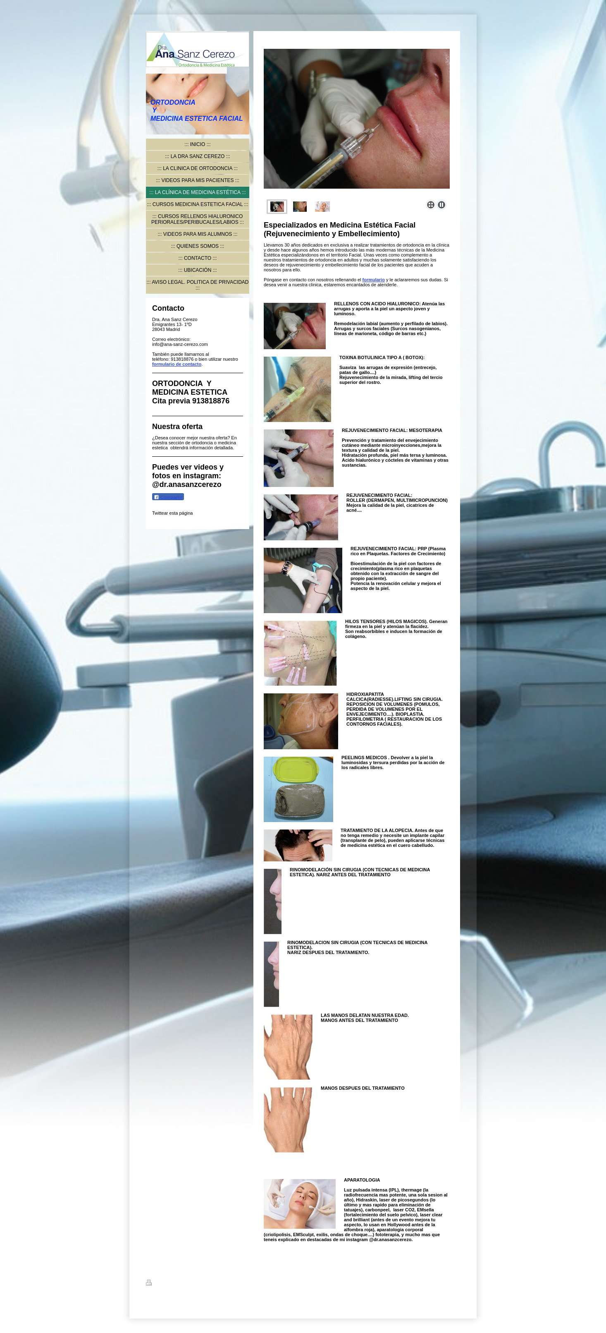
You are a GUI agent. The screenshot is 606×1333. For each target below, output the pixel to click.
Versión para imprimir (174, 1283)
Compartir (168, 497)
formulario (374, 279)
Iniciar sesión (445, 1282)
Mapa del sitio (220, 1283)
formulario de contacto (176, 364)
